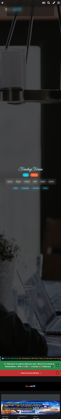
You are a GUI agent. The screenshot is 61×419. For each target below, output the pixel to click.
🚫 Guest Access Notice (28, 373)
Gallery (27, 182)
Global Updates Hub (25, 408)
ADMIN (13, 408)
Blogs (18, 182)
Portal (16, 188)
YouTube (36, 188)
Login (26, 175)
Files (35, 182)
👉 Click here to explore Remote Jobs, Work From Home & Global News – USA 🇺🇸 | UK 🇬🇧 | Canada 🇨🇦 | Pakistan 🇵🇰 (29, 365)
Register (34, 175)
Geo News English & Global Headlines (22, 405)
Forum (10, 182)
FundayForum (31, 169)
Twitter (45, 188)
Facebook (25, 188)
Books (51, 182)
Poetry (43, 182)
